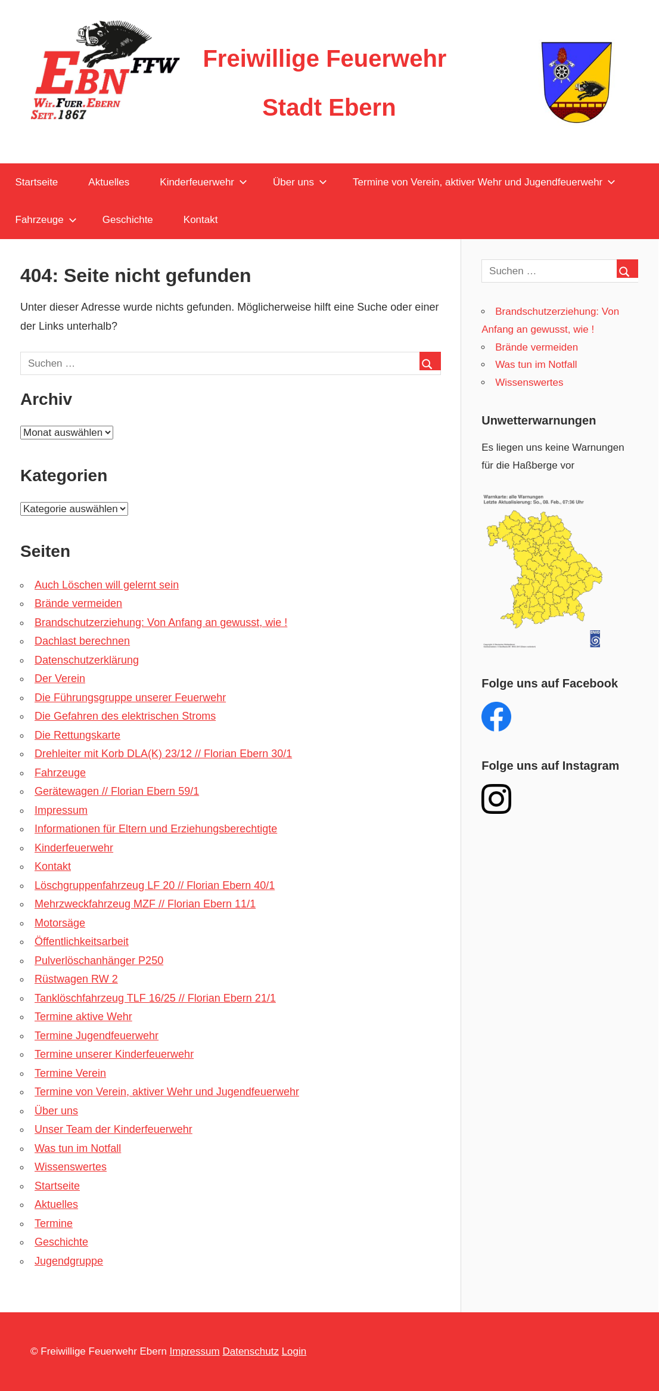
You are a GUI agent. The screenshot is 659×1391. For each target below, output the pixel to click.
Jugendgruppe (69, 1261)
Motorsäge (60, 923)
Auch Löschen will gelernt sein (107, 585)
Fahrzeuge (46, 219)
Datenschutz (250, 1351)
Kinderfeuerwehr (203, 182)
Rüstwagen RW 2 (76, 979)
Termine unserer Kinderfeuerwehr (114, 1054)
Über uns (300, 182)
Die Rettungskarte (77, 735)
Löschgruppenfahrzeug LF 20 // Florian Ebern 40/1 (155, 885)
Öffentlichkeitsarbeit (82, 941)
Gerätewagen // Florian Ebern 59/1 (117, 791)
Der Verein (60, 678)
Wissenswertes (71, 1167)
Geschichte (127, 219)
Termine (54, 1223)
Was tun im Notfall (78, 1148)
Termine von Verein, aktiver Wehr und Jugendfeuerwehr (484, 182)
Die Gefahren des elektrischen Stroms (125, 716)
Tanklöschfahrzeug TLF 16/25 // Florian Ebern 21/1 (155, 998)
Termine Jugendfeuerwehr (96, 1036)
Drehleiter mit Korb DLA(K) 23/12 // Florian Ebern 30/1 (163, 754)
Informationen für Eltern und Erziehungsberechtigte (156, 829)
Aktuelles (108, 182)
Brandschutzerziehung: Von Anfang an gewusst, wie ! (161, 622)
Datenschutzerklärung (87, 660)
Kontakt (201, 219)
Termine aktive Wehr (83, 1017)
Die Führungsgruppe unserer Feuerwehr (130, 698)
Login (294, 1351)
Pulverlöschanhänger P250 (99, 960)
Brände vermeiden (78, 603)
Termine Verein (70, 1073)
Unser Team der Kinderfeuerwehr (113, 1129)
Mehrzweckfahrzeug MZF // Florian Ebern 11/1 (145, 904)
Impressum (61, 810)
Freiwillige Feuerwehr (324, 58)
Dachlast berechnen (82, 641)
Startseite (36, 182)
